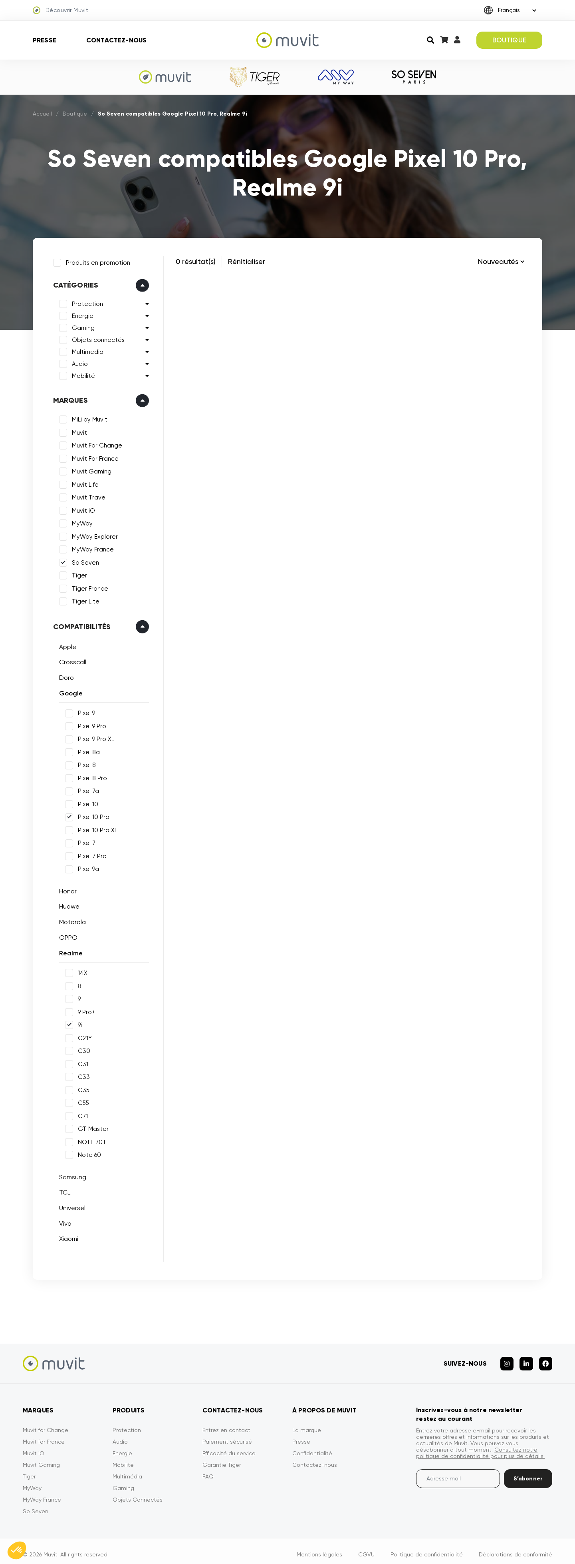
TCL (62, 1190)
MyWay (79, 521)
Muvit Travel (86, 495)
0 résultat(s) (196, 261)
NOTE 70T (89, 1139)
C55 (81, 1101)
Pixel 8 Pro (90, 775)
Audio (77, 362)
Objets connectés (95, 338)
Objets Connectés (138, 1493)
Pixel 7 (84, 841)
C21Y (82, 1035)
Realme (68, 951)
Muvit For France (92, 456)
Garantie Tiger (221, 1458)
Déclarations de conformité (515, 1547)
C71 (80, 1113)
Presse (44, 40)
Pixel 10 (85, 801)
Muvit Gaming (89, 469)
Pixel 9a (86, 867)
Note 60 (87, 1153)
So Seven (83, 560)
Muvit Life (82, 482)
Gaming (80, 326)
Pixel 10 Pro (91, 815)
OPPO (66, 935)
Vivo (63, 1221)
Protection (85, 302)
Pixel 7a (86, 789)
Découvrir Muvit (60, 10)
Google (68, 691)
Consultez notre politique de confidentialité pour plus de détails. (480, 1446)
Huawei (67, 904)
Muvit (77, 430)
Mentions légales (319, 1547)
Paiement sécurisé (227, 1435)
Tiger (77, 573)
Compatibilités (80, 624)
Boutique (75, 113)
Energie (80, 314)
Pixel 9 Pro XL (93, 737)
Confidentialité (312, 1446)
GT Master (90, 1127)
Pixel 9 (84, 711)
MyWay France (90, 547)
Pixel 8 (84, 763)
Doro (64, 675)
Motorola (70, 920)
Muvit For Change (94, 443)
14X (80, 971)
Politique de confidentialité (427, 1547)
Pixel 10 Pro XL (95, 827)
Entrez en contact (226, 1423)
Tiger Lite (83, 599)
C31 (80, 1061)
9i (77, 1023)
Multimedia (85, 350)
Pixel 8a (86, 749)
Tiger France (87, 586)
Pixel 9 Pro (89, 723)
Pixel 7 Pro (89, 853)
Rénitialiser (246, 261)
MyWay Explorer (92, 534)
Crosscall (70, 660)
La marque (306, 1423)
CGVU (366, 1547)
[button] (16, 1550)
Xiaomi (66, 1236)
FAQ (208, 1469)
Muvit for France (44, 1435)
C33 (81, 1075)
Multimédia (127, 1469)
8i (77, 983)
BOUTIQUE (509, 40)
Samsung (70, 1174)
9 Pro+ (84, 1009)
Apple (65, 644)
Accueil (42, 113)
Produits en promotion (95, 260)
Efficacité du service (229, 1446)
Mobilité (81, 374)
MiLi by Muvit (87, 417)
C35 (81, 1087)
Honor (65, 889)
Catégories (73, 283)
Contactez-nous (116, 40)
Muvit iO (81, 508)
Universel (70, 1206)
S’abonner (528, 1471)
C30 (81, 1049)
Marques (68, 398)
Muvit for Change (45, 1423)
